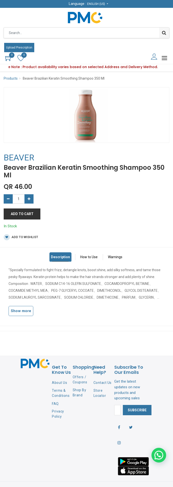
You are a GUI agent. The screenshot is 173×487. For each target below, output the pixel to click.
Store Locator (99, 393)
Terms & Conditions (60, 393)
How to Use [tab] (89, 257)
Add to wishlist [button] (21, 237)
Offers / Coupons (80, 379)
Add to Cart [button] (22, 214)
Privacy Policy (58, 413)
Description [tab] (60, 257)
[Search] (164, 33)
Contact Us (102, 383)
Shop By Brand (79, 392)
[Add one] (29, 199)
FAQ (55, 404)
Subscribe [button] (137, 410)
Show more (21, 311)
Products (11, 78)
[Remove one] (8, 199)
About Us (59, 383)
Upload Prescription (19, 47)
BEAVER (19, 157)
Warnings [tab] (115, 257)
